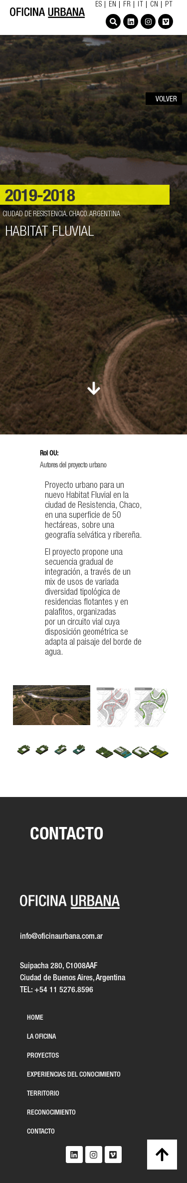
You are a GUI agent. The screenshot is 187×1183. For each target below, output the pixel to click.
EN (113, 4)
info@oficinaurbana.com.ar (61, 936)
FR (127, 4)
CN (154, 4)
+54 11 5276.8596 (63, 990)
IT (141, 4)
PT (169, 4)
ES (98, 4)
